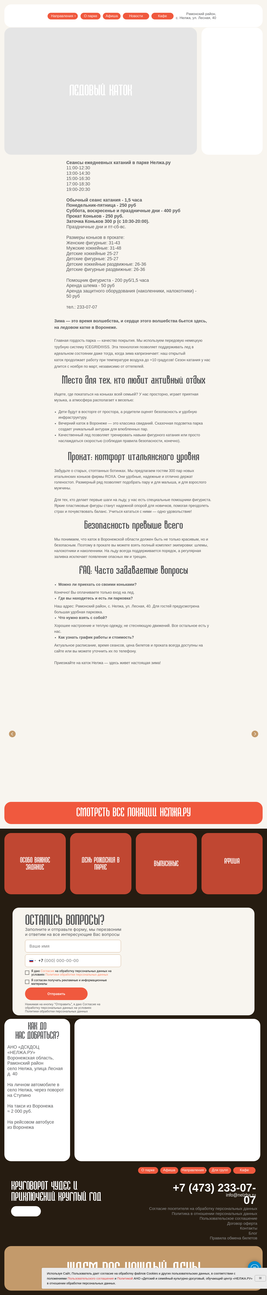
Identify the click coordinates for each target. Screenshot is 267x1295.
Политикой (125, 1278)
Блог (253, 1233)
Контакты (248, 1228)
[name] (73, 946)
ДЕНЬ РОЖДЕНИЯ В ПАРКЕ (101, 863)
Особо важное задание (35, 863)
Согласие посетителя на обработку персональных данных (203, 1208)
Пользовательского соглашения (91, 1278)
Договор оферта (242, 1223)
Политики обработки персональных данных (76, 974)
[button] (232, 91)
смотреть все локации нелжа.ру (133, 812)
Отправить (56, 994)
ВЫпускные (166, 864)
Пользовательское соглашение (228, 1218)
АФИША (232, 861)
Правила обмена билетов (233, 1238)
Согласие (48, 971)
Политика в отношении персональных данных (214, 1213)
